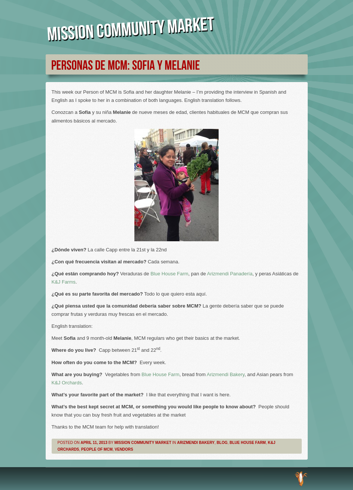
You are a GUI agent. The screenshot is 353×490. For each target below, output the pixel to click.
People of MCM (97, 449)
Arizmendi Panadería (229, 273)
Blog (222, 443)
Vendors (124, 449)
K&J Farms (64, 282)
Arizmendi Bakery (225, 374)
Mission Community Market (142, 443)
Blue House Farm (169, 273)
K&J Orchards (67, 382)
